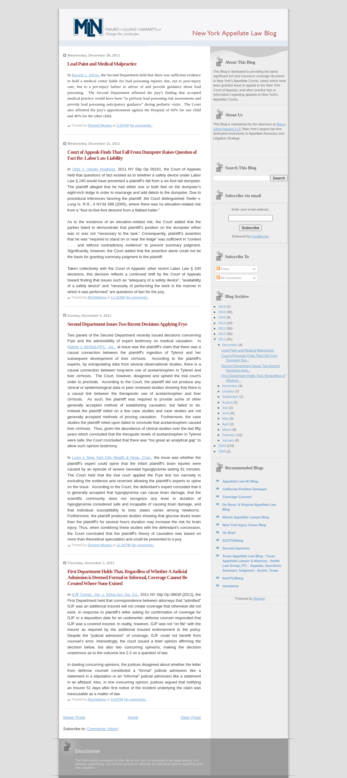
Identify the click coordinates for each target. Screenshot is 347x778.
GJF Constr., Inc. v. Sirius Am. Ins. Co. (105, 594)
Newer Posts (74, 717)
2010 (222, 445)
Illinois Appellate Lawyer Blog (245, 517)
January (228, 440)
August (227, 402)
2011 (222, 339)
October (228, 391)
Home (133, 717)
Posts (222, 269)
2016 (222, 312)
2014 (222, 323)
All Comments (228, 278)
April (226, 424)
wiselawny (230, 586)
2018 (222, 306)
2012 (222, 334)
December (230, 345)
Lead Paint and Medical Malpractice (102, 64)
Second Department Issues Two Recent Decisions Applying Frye (127, 324)
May (225, 418)
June (226, 413)
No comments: (141, 125)
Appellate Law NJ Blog (240, 481)
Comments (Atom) (103, 729)
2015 (222, 317)
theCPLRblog (232, 578)
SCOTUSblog (232, 540)
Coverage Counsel (236, 497)
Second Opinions (236, 548)
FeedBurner (260, 236)
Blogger (259, 598)
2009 (222, 451)
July (225, 407)
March (227, 429)
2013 (222, 328)
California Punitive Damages (244, 489)
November (230, 386)
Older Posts (191, 717)
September (230, 396)
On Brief (229, 533)
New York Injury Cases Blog (244, 525)
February (229, 435)
